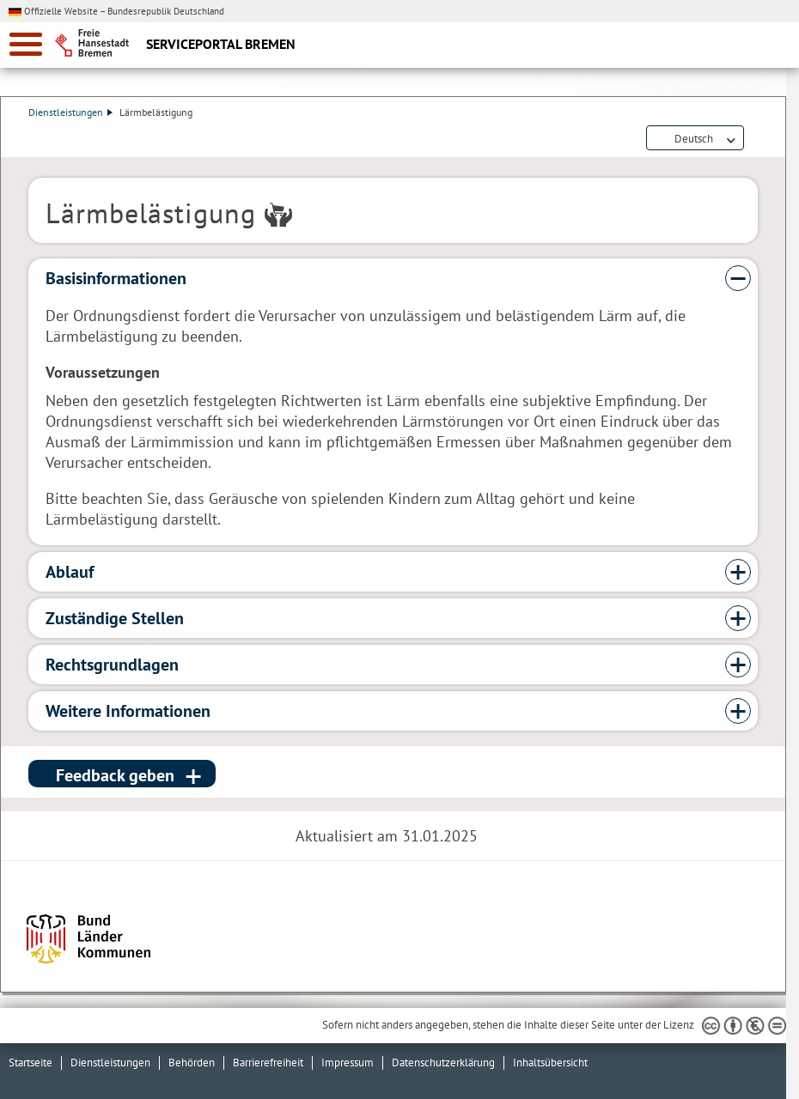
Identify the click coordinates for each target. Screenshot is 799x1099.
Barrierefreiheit (268, 1062)
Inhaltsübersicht (550, 1062)
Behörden (191, 1062)
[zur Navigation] (26, 44)
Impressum (347, 1062)
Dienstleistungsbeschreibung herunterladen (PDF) (754, 139)
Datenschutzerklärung (443, 1062)
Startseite (30, 1062)
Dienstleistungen (70, 112)
